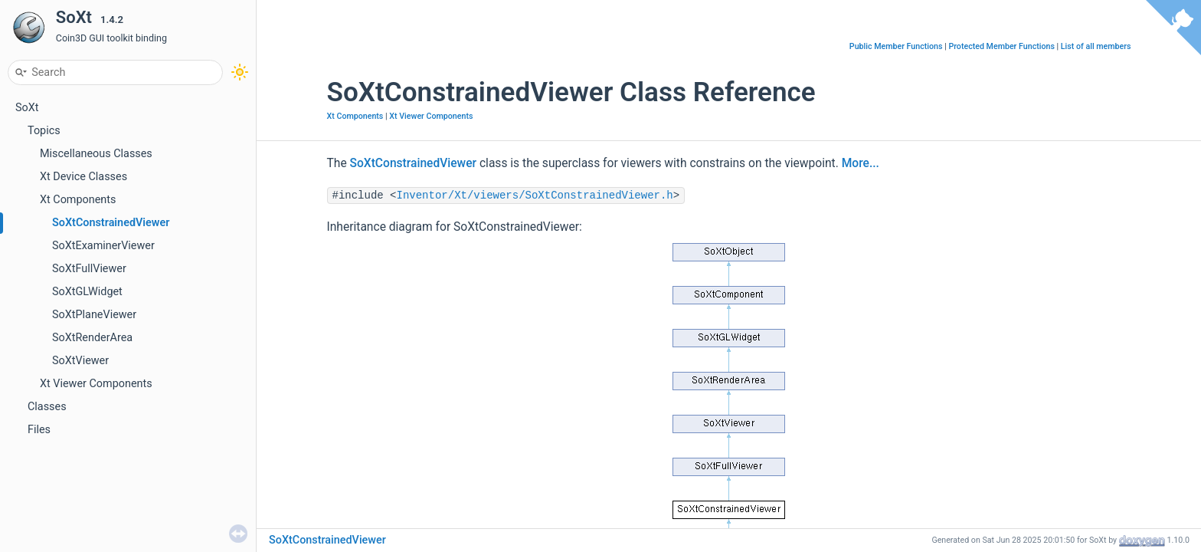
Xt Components (78, 199)
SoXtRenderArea (92, 337)
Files (39, 429)
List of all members (1096, 46)
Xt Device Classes (83, 176)
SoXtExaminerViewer (103, 245)
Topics (44, 130)
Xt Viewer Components (96, 383)
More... (860, 163)
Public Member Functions (896, 46)
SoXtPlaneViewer (94, 314)
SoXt (26, 107)
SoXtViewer (80, 360)
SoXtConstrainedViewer (110, 222)
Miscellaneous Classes (96, 153)
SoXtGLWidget (87, 291)
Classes (47, 406)
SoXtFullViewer (89, 268)
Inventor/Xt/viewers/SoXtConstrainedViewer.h (535, 195)
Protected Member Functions (1001, 46)
